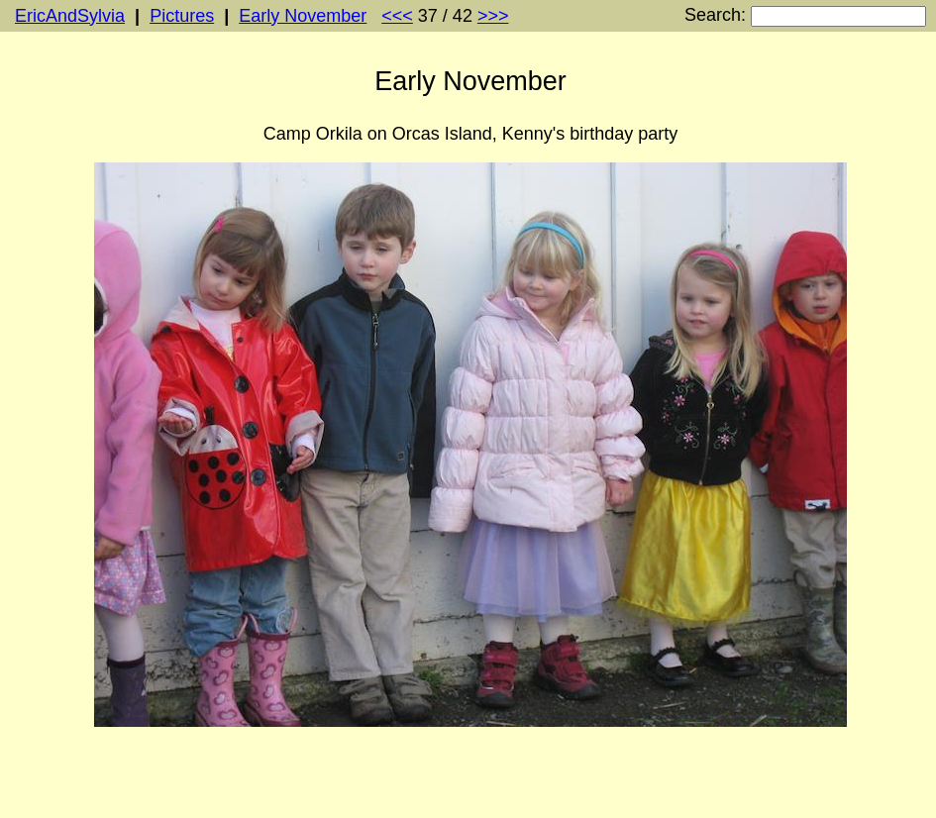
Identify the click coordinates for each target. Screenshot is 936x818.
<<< (397, 16)
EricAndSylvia (70, 16)
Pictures (182, 16)
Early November (302, 16)
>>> (493, 16)
